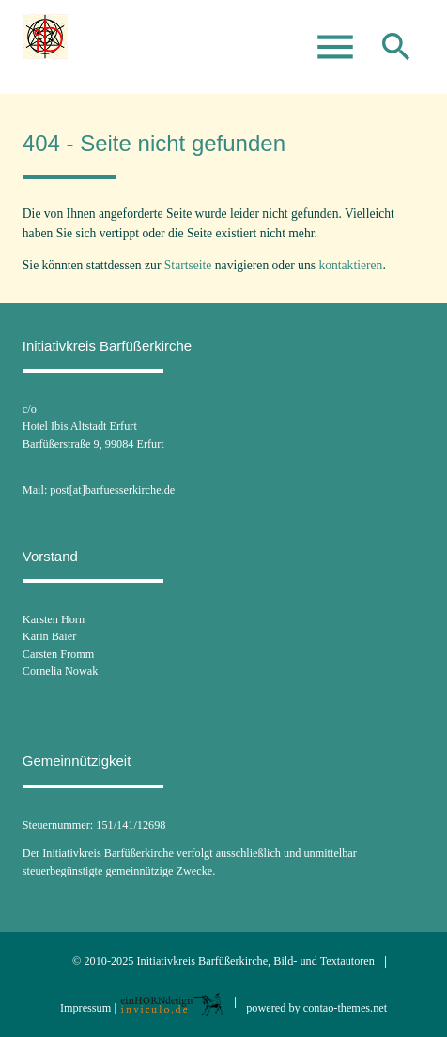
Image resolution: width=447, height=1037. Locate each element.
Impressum (85, 1007)
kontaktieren (350, 265)
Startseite (188, 265)
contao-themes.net (345, 1007)
